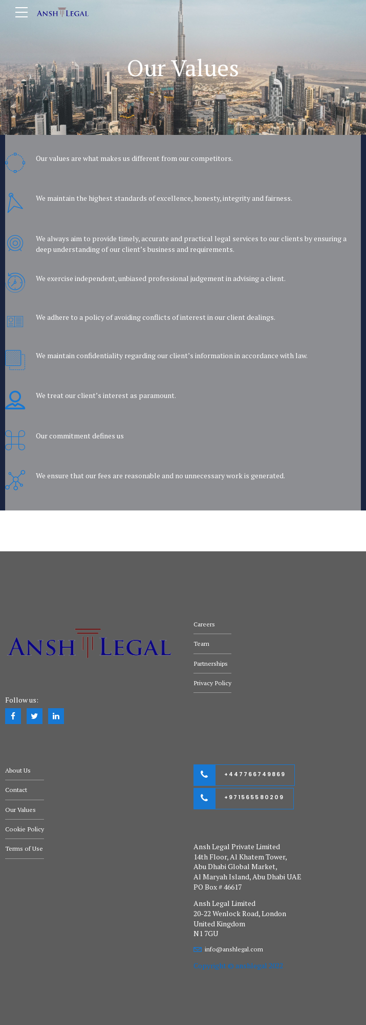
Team (201, 643)
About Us (18, 770)
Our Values (20, 809)
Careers (204, 624)
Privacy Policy (212, 683)
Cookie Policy (24, 829)
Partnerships (210, 663)
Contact (16, 789)
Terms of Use (24, 848)
